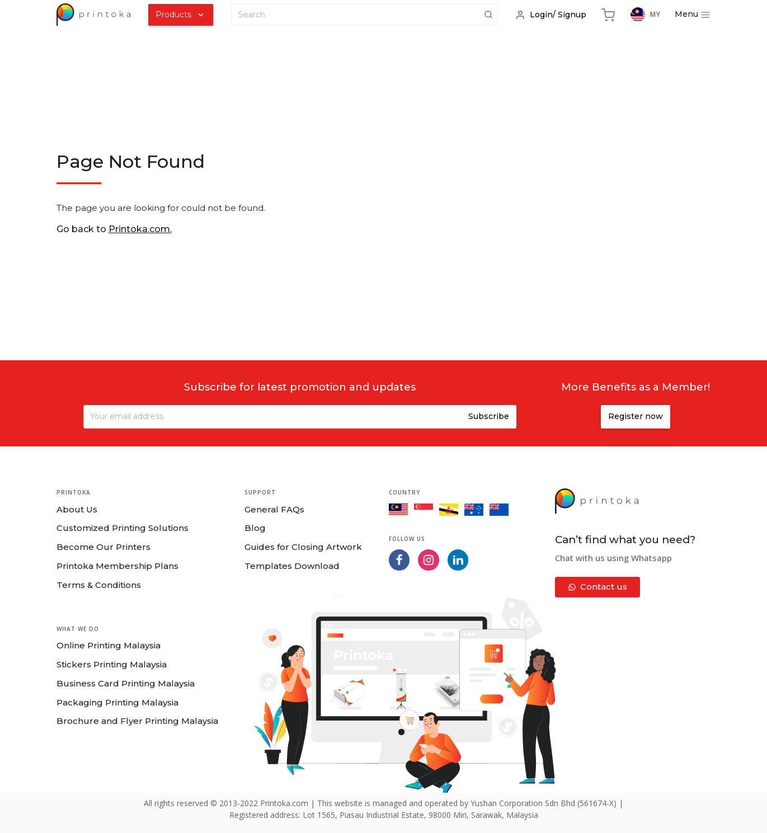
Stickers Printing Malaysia (112, 664)
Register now (635, 416)
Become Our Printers (103, 547)
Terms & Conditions (99, 585)
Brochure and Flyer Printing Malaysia (137, 721)
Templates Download (292, 566)
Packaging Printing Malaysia (117, 702)
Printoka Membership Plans (117, 566)
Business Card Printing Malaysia (126, 683)
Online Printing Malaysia (109, 645)
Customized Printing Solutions (123, 528)
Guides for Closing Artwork (303, 547)
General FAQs (274, 509)
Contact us (598, 586)
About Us (77, 509)
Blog (255, 528)
